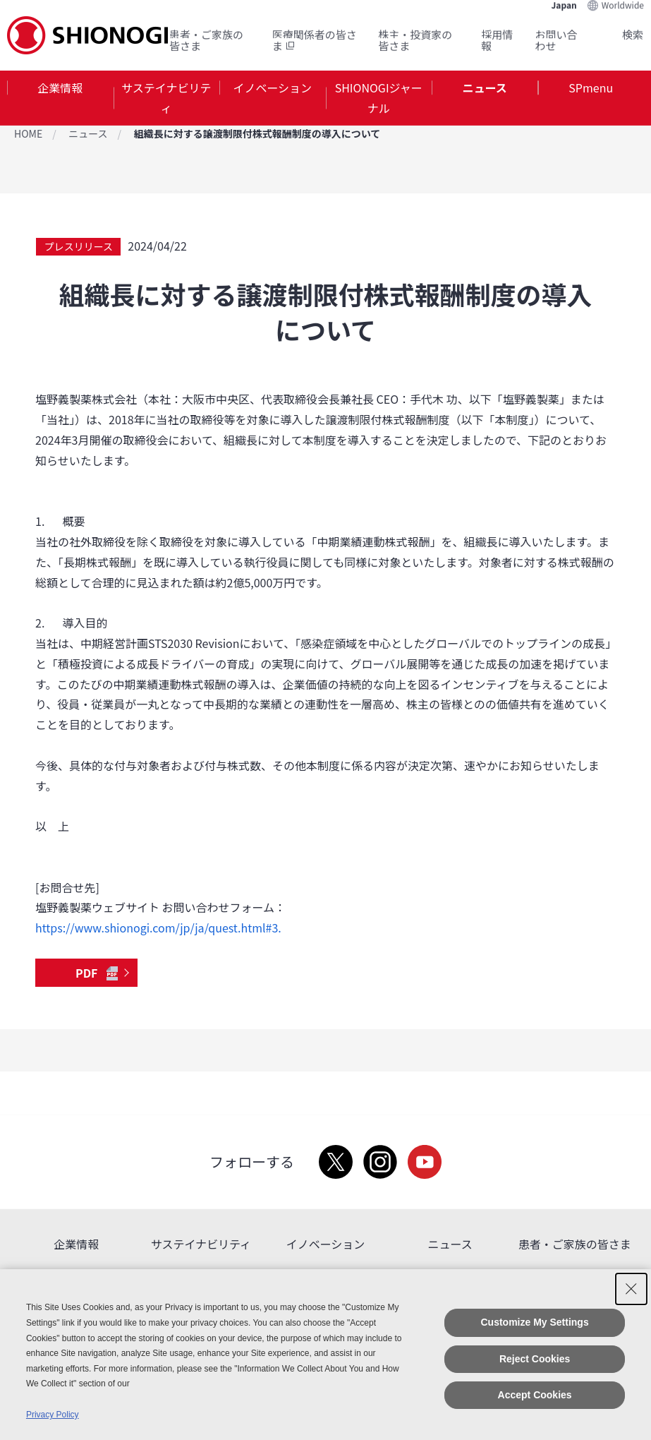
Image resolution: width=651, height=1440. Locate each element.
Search (615, 34)
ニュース (485, 87)
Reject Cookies (534, 1358)
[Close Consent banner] (631, 1288)
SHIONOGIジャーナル (378, 97)
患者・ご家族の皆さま (206, 40)
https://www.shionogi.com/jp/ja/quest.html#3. (158, 927)
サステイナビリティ (166, 97)
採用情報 (497, 40)
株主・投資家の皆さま (415, 40)
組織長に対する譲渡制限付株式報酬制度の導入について (257, 133)
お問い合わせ (556, 40)
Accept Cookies (535, 1394)
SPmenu (590, 87)
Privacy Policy (52, 1415)
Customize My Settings (534, 1322)
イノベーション (272, 87)
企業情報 (60, 87)
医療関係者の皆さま (314, 40)
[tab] (60, 98)
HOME (28, 133)
